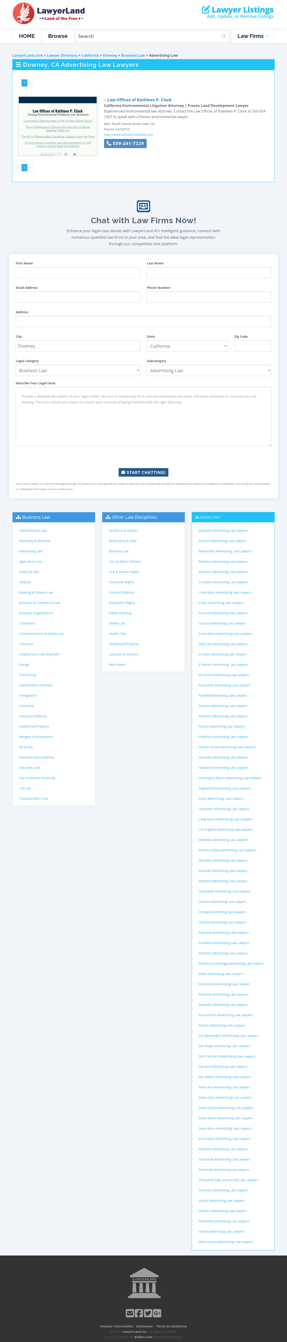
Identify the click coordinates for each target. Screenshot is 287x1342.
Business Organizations (36, 613)
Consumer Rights (121, 582)
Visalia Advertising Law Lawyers (221, 1231)
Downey (110, 55)
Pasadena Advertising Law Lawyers (224, 943)
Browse (58, 36)
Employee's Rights (122, 603)
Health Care (117, 633)
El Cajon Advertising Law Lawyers (223, 654)
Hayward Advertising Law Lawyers (223, 767)
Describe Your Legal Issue (35, 383)
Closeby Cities (210, 517)
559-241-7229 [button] (125, 143)
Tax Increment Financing (37, 778)
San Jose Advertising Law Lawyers (223, 1066)
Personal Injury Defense (36, 757)
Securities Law (29, 767)
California (90, 55)
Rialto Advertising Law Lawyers (221, 974)
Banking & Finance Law (36, 592)
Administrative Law (33, 530)
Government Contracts (35, 685)
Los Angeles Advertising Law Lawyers (225, 829)
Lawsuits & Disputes (123, 654)
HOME (27, 36)
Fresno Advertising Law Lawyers (222, 726)
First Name (24, 263)
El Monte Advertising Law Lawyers (223, 664)
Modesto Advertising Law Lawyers (223, 840)
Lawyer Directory (62, 55)
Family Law (117, 623)
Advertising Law (30, 551)
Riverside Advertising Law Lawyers (223, 994)
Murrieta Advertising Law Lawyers (223, 860)
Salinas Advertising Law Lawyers (222, 1025)
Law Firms (252, 36)
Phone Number (159, 287)
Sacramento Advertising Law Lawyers (226, 1015)
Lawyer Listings (238, 10)
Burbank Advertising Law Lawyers (223, 572)
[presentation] (143, 457)
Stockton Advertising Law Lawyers (223, 1149)
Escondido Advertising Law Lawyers (224, 685)
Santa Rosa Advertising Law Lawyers (225, 1128)
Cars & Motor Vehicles (125, 561)
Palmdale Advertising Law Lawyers (224, 932)
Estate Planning (120, 613)
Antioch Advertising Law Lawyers (222, 541)
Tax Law (25, 788)
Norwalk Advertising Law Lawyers (223, 871)
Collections (27, 623)
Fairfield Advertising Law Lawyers (223, 695)
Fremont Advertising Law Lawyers (223, 716)
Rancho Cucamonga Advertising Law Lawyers (231, 963)
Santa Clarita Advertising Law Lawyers (226, 1108)
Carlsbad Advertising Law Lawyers (223, 582)
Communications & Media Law (41, 633)
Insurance (26, 706)
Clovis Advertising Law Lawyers (221, 603)
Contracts (26, 644)
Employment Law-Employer (39, 654)
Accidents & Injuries (123, 530)
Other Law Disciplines (134, 517)
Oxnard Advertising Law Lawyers (222, 922)
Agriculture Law (30, 561)
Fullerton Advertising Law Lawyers (223, 737)
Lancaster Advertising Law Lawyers (224, 809)
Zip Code (241, 336)
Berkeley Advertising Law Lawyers (223, 561)
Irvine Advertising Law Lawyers (221, 798)
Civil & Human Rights (124, 572)
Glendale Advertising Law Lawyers (223, 757)
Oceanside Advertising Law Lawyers (224, 891)
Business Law (133, 55)
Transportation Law (33, 798)
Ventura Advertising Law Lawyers (223, 1211)
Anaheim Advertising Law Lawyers (223, 530)
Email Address (27, 287)
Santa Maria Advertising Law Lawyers (226, 1118)
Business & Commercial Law (39, 603)
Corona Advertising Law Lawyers (222, 623)
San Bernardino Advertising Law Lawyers (228, 1035)
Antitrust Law (29, 572)
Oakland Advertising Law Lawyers (223, 881)
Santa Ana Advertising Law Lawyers (224, 1087)
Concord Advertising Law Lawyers (223, 613)
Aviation (25, 582)
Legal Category (27, 361)
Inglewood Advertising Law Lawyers (224, 788)
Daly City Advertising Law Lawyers (223, 644)
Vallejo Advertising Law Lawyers (222, 1200)
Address (22, 312)
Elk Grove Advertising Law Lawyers (224, 675)
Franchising (27, 675)
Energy (24, 664)
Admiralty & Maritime (34, 541)
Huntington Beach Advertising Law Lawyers (230, 778)
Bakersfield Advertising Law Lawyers (225, 551)
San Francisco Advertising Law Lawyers (227, 1056)
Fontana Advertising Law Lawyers (223, 706)
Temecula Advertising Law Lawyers (224, 1169)
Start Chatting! (143, 472)
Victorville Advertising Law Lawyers (224, 1221)
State (151, 336)
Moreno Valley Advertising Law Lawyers (227, 850)
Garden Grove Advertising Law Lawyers (227, 747)
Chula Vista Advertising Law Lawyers (225, 592)
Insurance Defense (33, 716)
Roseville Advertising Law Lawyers (223, 1005)
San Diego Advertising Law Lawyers (224, 1046)
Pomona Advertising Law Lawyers (223, 953)
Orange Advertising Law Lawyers (222, 912)
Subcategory (156, 361)
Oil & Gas (26, 747)
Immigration (28, 695)
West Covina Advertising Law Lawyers (226, 1242)
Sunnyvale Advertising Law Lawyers (224, 1159)
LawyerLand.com (27, 55)
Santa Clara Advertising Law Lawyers (225, 1097)
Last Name (155, 263)
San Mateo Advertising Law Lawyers (225, 1077)
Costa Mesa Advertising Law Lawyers (225, 633)
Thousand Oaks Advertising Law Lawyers (228, 1180)
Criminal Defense (121, 592)
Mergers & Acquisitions (36, 737)
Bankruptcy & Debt (123, 541)
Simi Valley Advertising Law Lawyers (225, 1139)
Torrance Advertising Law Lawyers (223, 1190)
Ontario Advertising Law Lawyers (222, 901)
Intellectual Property (34, 726)
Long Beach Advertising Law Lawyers (225, 819)
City (19, 336)
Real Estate (117, 664)
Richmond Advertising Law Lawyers (224, 984)
